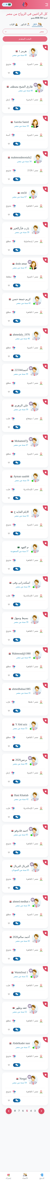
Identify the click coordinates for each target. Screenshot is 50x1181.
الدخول (41, 1176)
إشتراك (8, 1176)
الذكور (25, 24)
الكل (37, 24)
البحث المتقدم (25, 39)
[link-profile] (25, 53)
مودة (25, 4)
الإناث (13, 24)
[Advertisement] (25, 495)
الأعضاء (25, 1176)
